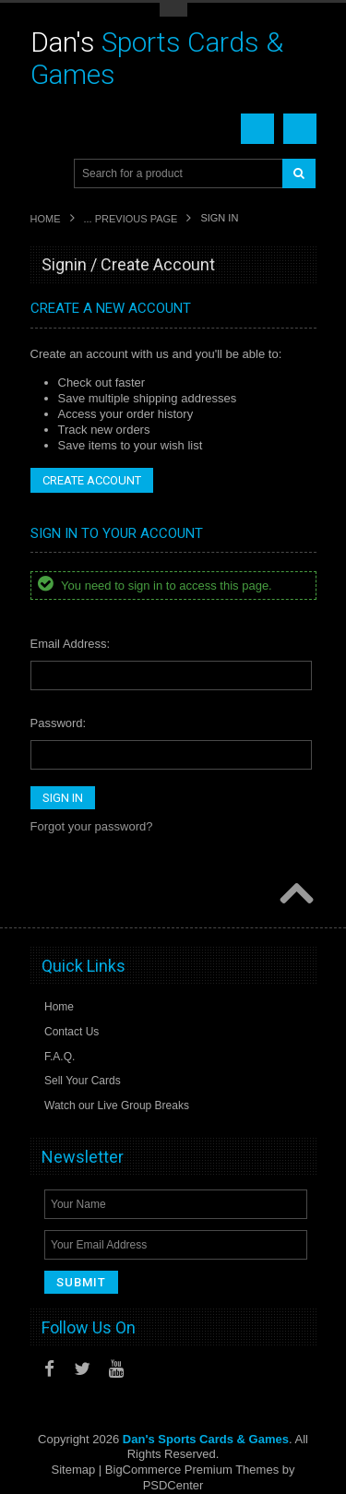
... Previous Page (131, 218)
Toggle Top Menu (173, 10)
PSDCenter (173, 1485)
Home (45, 218)
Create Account (91, 480)
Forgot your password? (91, 826)
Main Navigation (46, 174)
